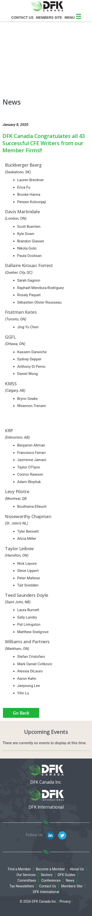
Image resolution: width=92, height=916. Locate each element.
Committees (26, 880)
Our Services (26, 875)
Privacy (65, 901)
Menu (73, 17)
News (70, 880)
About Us (77, 869)
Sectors (46, 875)
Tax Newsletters (21, 886)
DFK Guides (66, 875)
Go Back (21, 713)
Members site (49, 17)
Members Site (71, 886)
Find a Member (19, 869)
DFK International (46, 892)
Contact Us (22, 17)
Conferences (51, 880)
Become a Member (50, 869)
